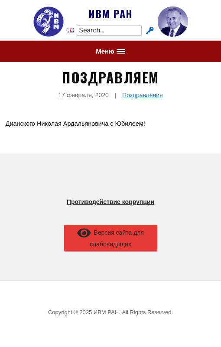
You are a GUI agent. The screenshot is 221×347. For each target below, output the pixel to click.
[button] (110, 51)
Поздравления (142, 95)
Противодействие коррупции (110, 201)
